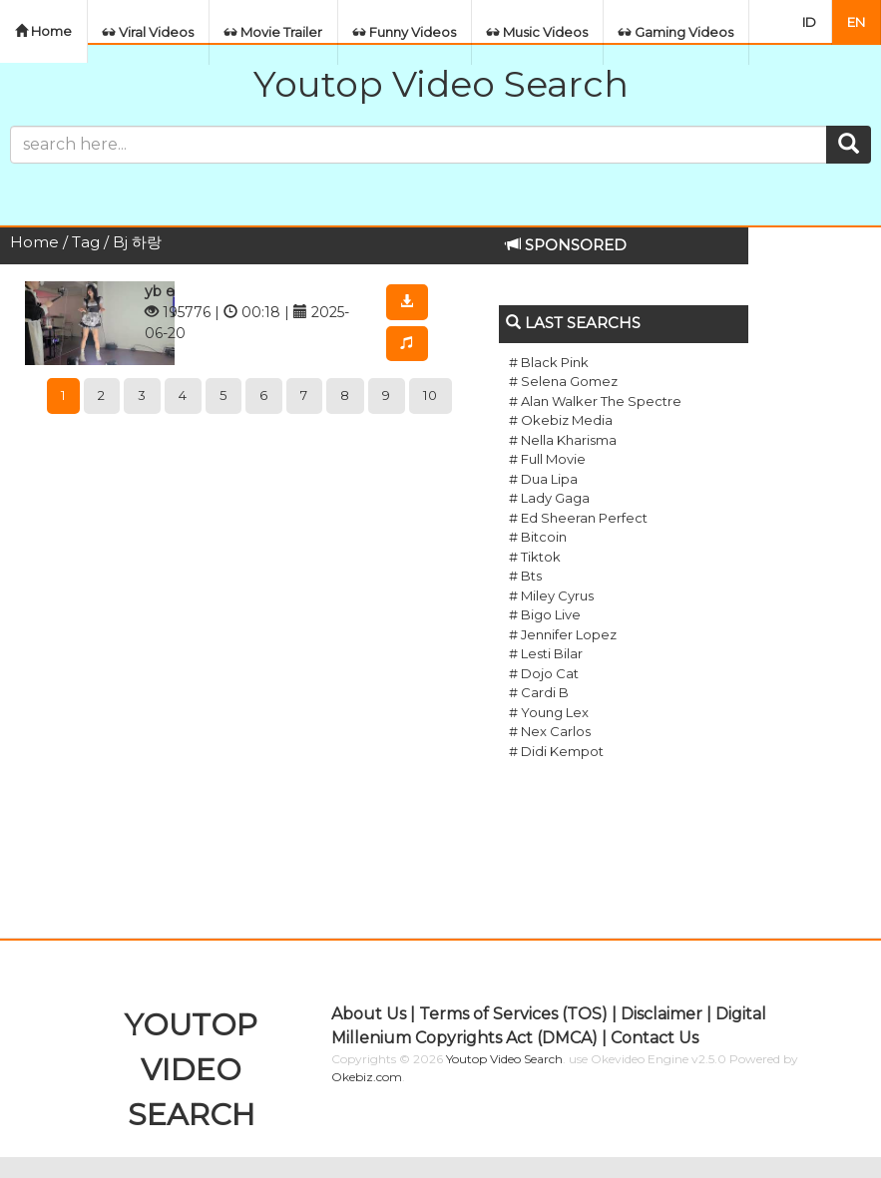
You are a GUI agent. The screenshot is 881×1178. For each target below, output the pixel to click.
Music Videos (537, 32)
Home (43, 31)
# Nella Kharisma (563, 440)
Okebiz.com (366, 1076)
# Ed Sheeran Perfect (578, 518)
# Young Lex (549, 712)
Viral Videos (148, 32)
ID (809, 22)
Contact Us (654, 1037)
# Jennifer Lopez (563, 634)
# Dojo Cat (544, 673)
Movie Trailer (273, 32)
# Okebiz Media (561, 420)
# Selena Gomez (563, 381)
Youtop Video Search (441, 84)
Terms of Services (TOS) (513, 1013)
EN (856, 22)
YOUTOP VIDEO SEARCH (191, 1069)
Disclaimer (661, 1013)
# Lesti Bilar (546, 653)
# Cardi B (539, 692)
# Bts (525, 576)
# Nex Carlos (550, 731)
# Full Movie (547, 459)
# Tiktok (535, 557)
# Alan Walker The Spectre (595, 401)
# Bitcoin (538, 537)
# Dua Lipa (543, 479)
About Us (368, 1013)
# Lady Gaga (549, 498)
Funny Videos (404, 32)
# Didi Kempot (556, 751)
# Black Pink (549, 362)
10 (430, 395)
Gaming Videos (676, 32)
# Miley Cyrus (551, 595)
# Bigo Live (545, 614)
